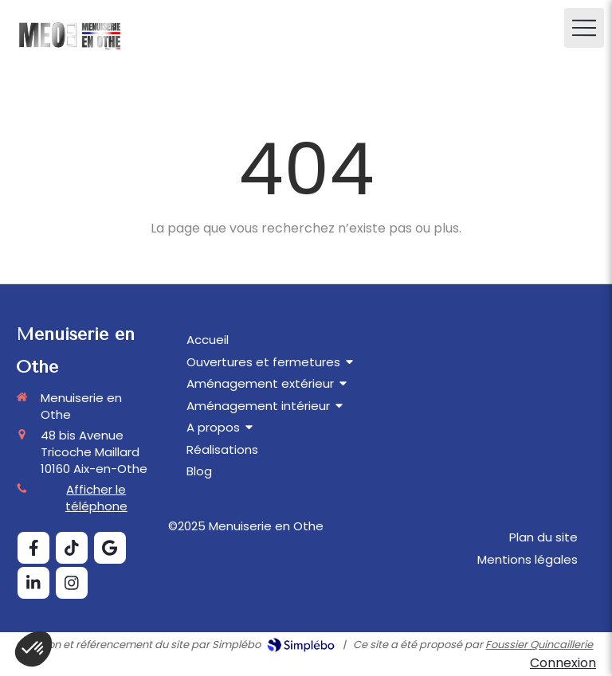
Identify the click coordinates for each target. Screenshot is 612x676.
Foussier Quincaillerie (539, 644)
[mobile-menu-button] (584, 28)
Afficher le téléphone (96, 497)
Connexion (563, 663)
